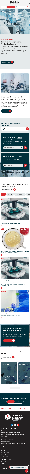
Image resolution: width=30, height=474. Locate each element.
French (2, 6)
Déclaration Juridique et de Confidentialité (10, 432)
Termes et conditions (6, 438)
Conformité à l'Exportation (7, 439)
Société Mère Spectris (6, 454)
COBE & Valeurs (4, 456)
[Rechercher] (27, 7)
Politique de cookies (5, 430)
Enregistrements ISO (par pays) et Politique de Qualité (13, 443)
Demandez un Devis (6, 62)
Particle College (4, 461)
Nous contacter (11, 6)
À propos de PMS (5, 452)
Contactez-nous (8, 340)
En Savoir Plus (5, 111)
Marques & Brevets (5, 441)
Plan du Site (4, 468)
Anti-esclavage (4, 436)
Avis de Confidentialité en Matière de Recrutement (12, 434)
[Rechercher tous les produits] (13, 129)
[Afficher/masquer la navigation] (29, 3)
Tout (3, 194)
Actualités (10, 194)
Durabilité (3, 450)
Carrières (3, 449)
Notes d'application (20, 194)
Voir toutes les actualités (7, 189)
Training (3, 463)
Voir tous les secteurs (6, 357)
